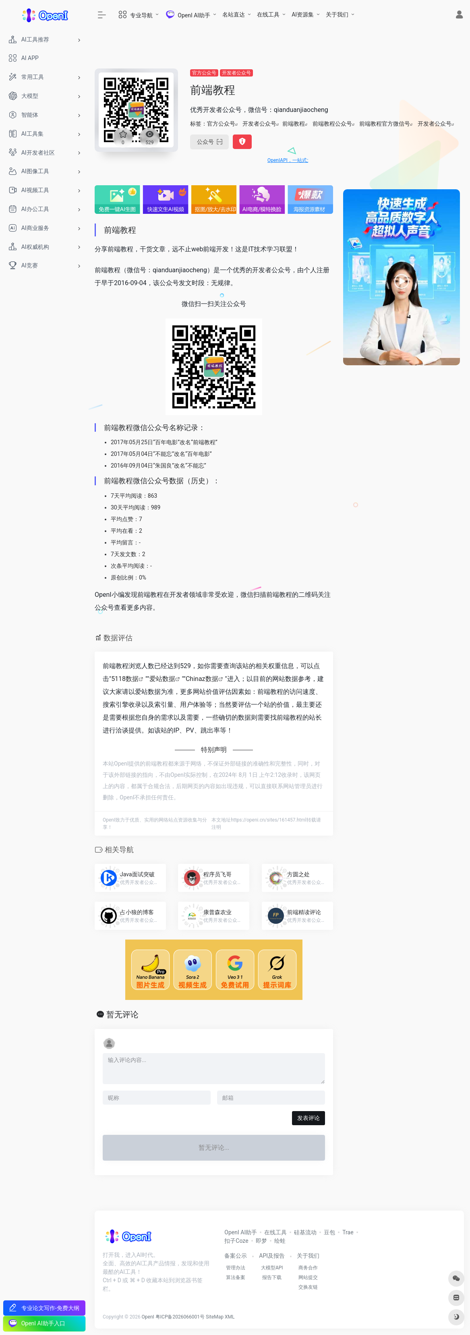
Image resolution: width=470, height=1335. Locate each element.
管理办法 (235, 1268)
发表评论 (308, 1118)
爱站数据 (162, 679)
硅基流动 (305, 1232)
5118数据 (125, 679)
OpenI (148, 1317)
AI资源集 (303, 14)
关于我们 (337, 14)
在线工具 (268, 14)
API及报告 (272, 1255)
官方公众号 (204, 73)
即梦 (261, 1241)
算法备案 (235, 1277)
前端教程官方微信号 (384, 123)
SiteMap (215, 1317)
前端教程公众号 (332, 123)
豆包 (329, 1232)
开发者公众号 (236, 73)
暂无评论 (122, 1014)
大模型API (272, 1268)
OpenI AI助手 (240, 1232)
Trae (347, 1232)
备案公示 (235, 1255)
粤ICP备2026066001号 (180, 1317)
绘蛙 (280, 1241)
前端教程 (293, 123)
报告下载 (272, 1277)
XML (229, 1317)
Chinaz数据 (202, 679)
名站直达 (233, 14)
